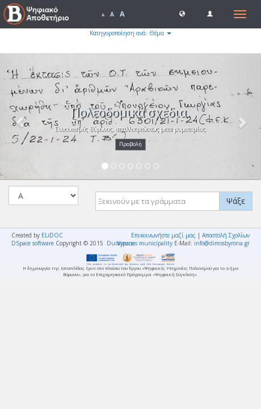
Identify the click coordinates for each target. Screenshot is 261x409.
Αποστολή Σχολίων (226, 235)
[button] (182, 13)
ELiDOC (52, 235)
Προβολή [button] (130, 144)
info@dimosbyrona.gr (222, 243)
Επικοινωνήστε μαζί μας (163, 235)
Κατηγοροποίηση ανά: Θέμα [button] (130, 33)
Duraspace (120, 243)
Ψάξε (235, 200)
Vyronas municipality (144, 243)
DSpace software (32, 243)
